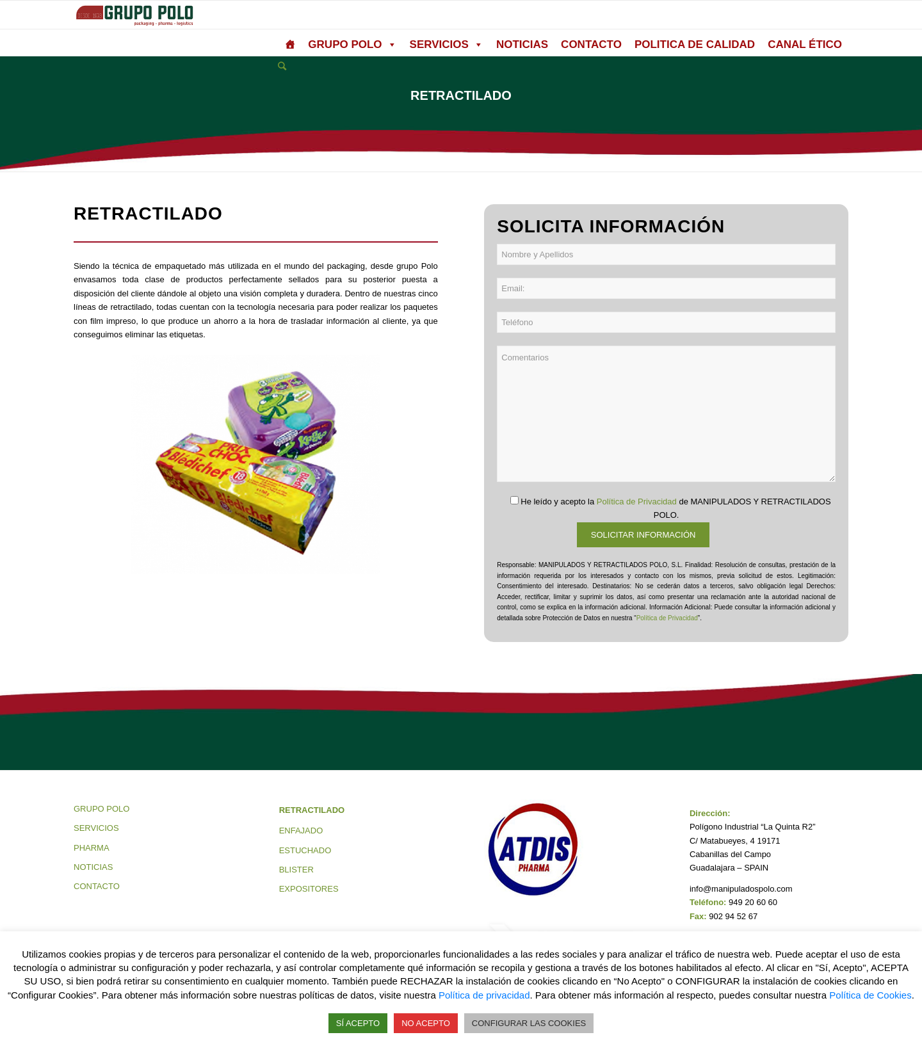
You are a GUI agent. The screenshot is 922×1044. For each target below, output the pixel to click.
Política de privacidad (484, 995)
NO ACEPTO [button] (425, 1023)
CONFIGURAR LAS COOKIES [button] (529, 1023)
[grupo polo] (290, 45)
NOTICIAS (522, 44)
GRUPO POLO (352, 45)
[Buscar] (282, 66)
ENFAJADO (301, 830)
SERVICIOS (446, 45)
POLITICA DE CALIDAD (695, 44)
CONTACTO (591, 44)
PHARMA (91, 848)
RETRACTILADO (312, 810)
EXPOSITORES (309, 889)
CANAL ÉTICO (805, 44)
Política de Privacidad (637, 501)
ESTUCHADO (305, 850)
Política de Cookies (870, 995)
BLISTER (296, 869)
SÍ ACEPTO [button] (358, 1023)
